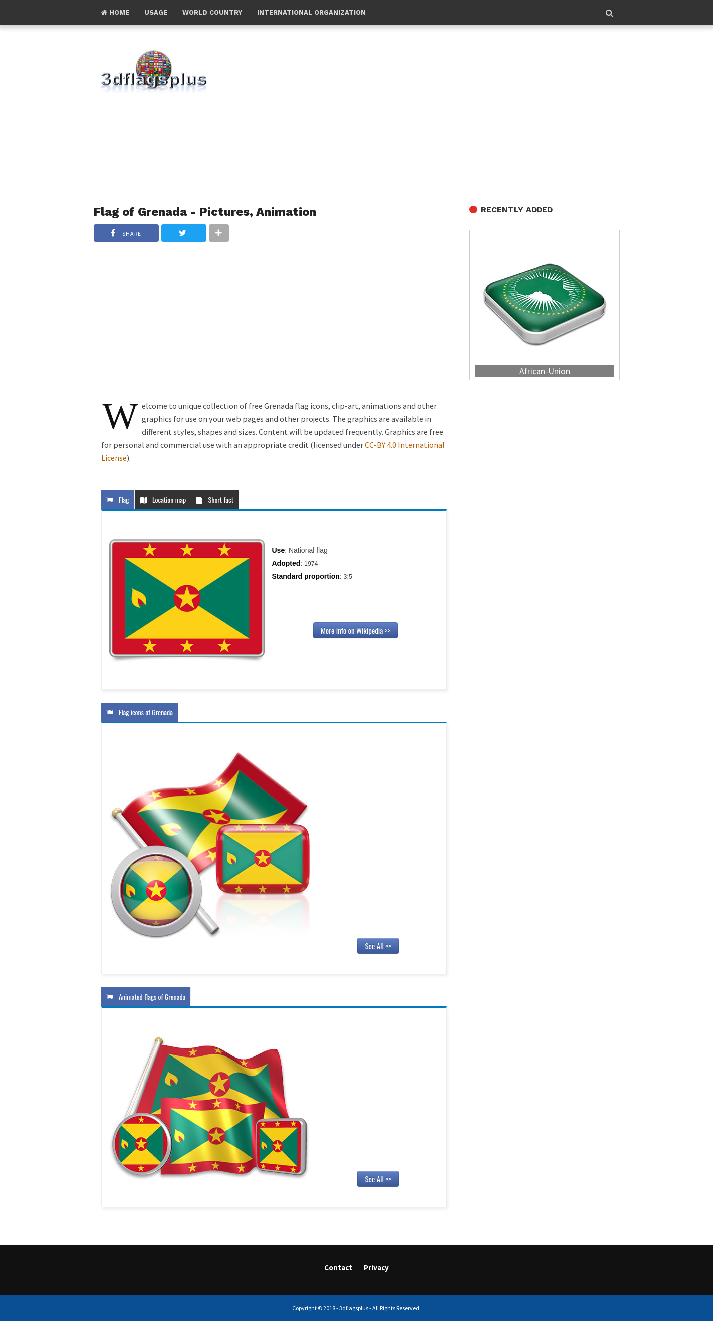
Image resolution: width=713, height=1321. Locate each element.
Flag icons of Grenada (139, 712)
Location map (163, 499)
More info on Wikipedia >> (355, 630)
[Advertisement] (432, 116)
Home (115, 12)
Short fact (214, 499)
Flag (117, 499)
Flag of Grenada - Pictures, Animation (205, 212)
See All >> (378, 945)
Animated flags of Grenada (146, 996)
